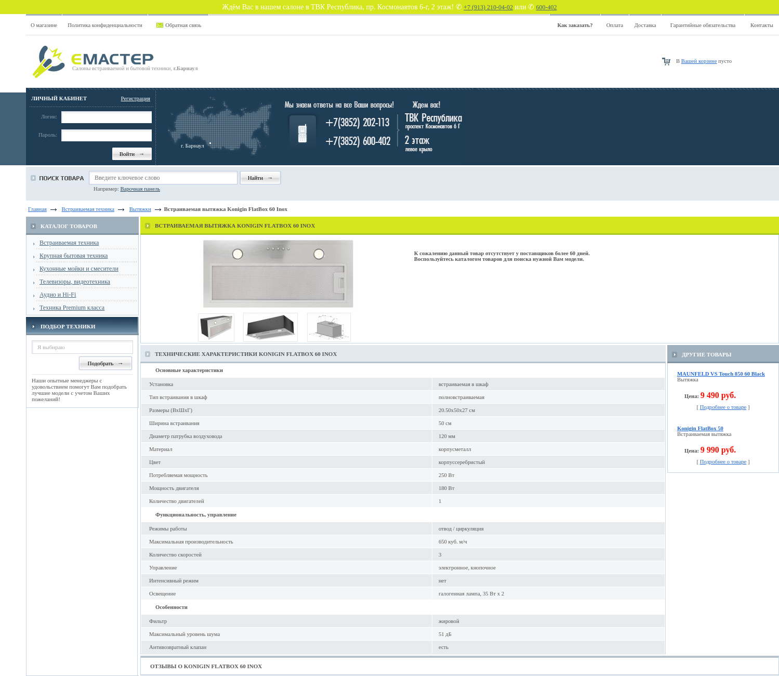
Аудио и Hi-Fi (57, 294)
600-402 (546, 7)
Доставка (645, 25)
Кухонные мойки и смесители (78, 268)
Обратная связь (183, 25)
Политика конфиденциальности (105, 25)
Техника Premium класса (71, 307)
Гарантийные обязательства (702, 25)
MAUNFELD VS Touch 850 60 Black (721, 374)
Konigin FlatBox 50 (700, 428)
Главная (37, 209)
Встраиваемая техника (69, 242)
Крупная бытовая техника (73, 255)
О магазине (44, 25)
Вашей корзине (699, 61)
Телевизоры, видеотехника (74, 281)
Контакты (761, 25)
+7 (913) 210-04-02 (488, 7)
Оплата (615, 25)
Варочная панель (140, 189)
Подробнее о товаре (723, 407)
